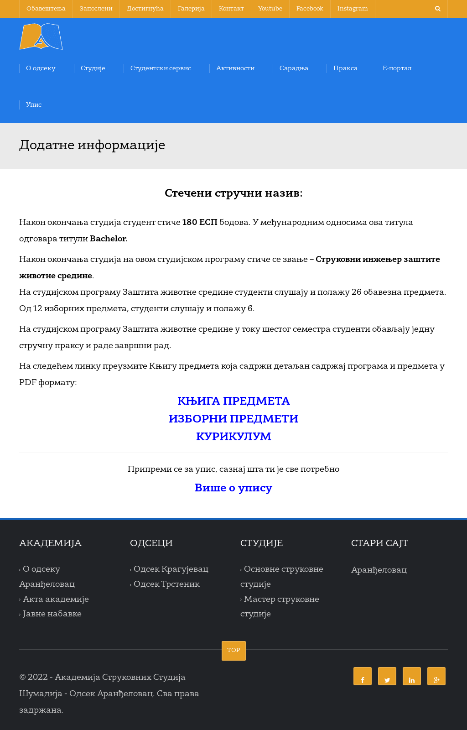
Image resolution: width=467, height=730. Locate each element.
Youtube (270, 9)
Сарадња (294, 68)
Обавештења (46, 9)
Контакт (231, 9)
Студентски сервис (160, 68)
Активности (235, 68)
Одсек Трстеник (167, 584)
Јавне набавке (52, 614)
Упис (34, 105)
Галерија (191, 9)
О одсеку (41, 68)
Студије (93, 68)
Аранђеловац (379, 570)
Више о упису (233, 488)
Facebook (309, 9)
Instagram (352, 9)
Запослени (96, 9)
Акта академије (56, 599)
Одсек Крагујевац (171, 570)
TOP (233, 650)
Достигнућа (145, 9)
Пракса (345, 68)
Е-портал (397, 68)
